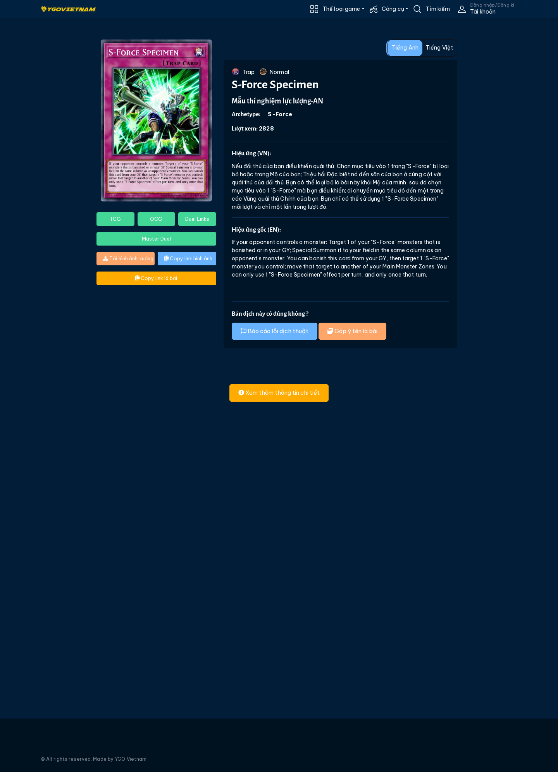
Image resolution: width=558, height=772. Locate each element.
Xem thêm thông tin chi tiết (279, 392)
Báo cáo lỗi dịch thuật (274, 331)
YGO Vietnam (130, 759)
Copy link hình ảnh (188, 258)
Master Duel (156, 239)
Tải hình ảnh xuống (128, 258)
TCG (115, 219)
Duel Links (197, 219)
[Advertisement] (41, 180)
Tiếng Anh (405, 47)
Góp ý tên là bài (352, 331)
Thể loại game (341, 8)
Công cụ (393, 8)
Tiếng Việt (439, 47)
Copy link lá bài (156, 278)
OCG (156, 219)
